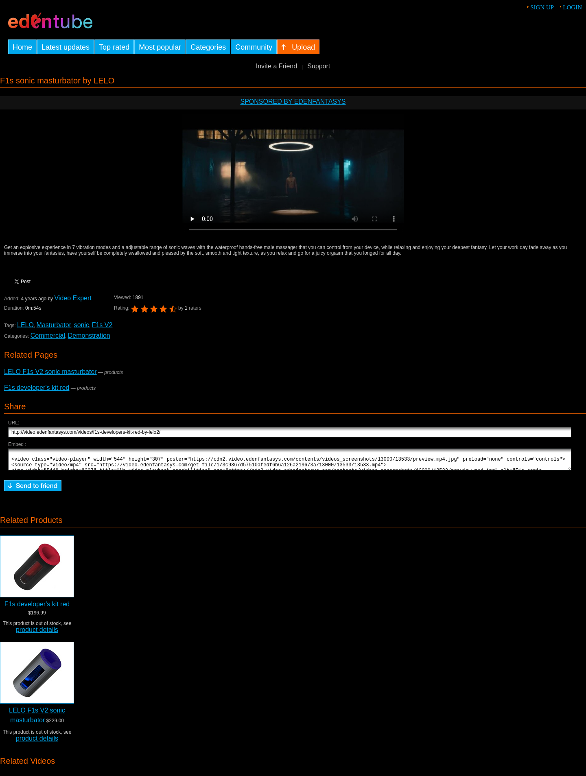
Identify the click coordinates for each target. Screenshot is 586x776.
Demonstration (89, 335)
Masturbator (54, 324)
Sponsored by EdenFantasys (292, 101)
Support (318, 66)
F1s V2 (102, 324)
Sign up (542, 7)
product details (37, 633)
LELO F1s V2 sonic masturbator (50, 371)
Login (572, 7)
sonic (81, 324)
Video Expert (72, 298)
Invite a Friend (276, 66)
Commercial (48, 335)
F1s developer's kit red (36, 387)
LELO (25, 324)
